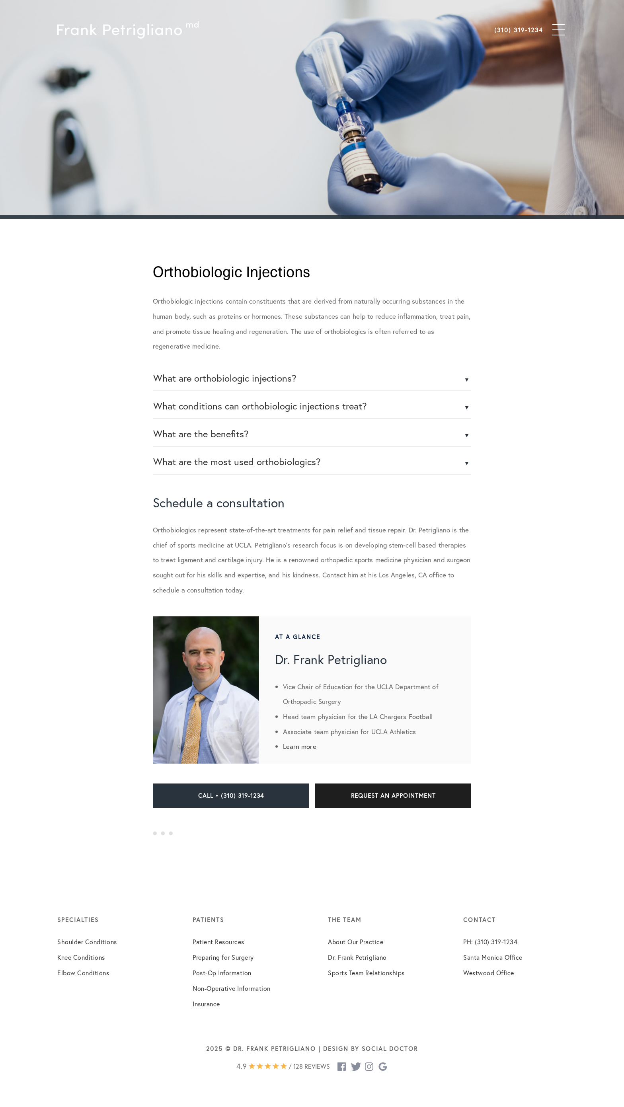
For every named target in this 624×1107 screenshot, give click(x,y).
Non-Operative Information (232, 988)
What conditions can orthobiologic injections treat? (260, 406)
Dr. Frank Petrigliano (357, 957)
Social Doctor (390, 1048)
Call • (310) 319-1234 (231, 795)
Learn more (299, 746)
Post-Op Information (222, 973)
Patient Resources (218, 941)
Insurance (206, 1004)
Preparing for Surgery (223, 957)
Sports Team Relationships (366, 973)
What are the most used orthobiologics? (237, 461)
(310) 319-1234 (518, 29)
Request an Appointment (393, 795)
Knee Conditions (81, 957)
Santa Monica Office (493, 957)
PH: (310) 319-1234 (490, 941)
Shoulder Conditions (87, 941)
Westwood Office (488, 973)
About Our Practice (355, 941)
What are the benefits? (201, 433)
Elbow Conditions (83, 973)
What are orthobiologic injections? (224, 378)
